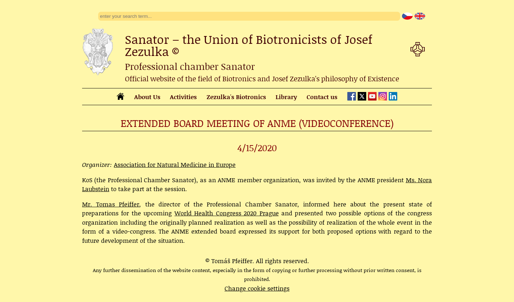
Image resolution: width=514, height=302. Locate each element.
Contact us (322, 96)
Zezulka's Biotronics (236, 96)
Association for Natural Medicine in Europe (175, 164)
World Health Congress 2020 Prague (227, 213)
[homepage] (120, 97)
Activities (183, 96)
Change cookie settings (257, 288)
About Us (147, 96)
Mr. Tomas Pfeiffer (110, 204)
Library (286, 96)
